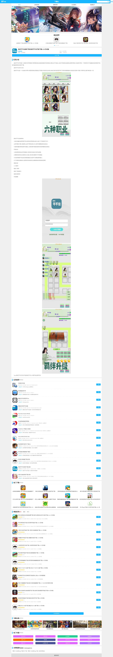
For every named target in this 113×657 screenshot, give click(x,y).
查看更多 (21, 379)
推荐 (20, 511)
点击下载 (57, 55)
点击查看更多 (56, 613)
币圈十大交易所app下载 (33, 651)
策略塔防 (55, 4)
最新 (24, 511)
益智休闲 (36, 4)
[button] (54, 45)
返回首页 (56, 655)
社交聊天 (74, 4)
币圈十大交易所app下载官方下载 (19, 651)
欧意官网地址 (42, 651)
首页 (19, 4)
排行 (28, 511)
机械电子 (92, 4)
